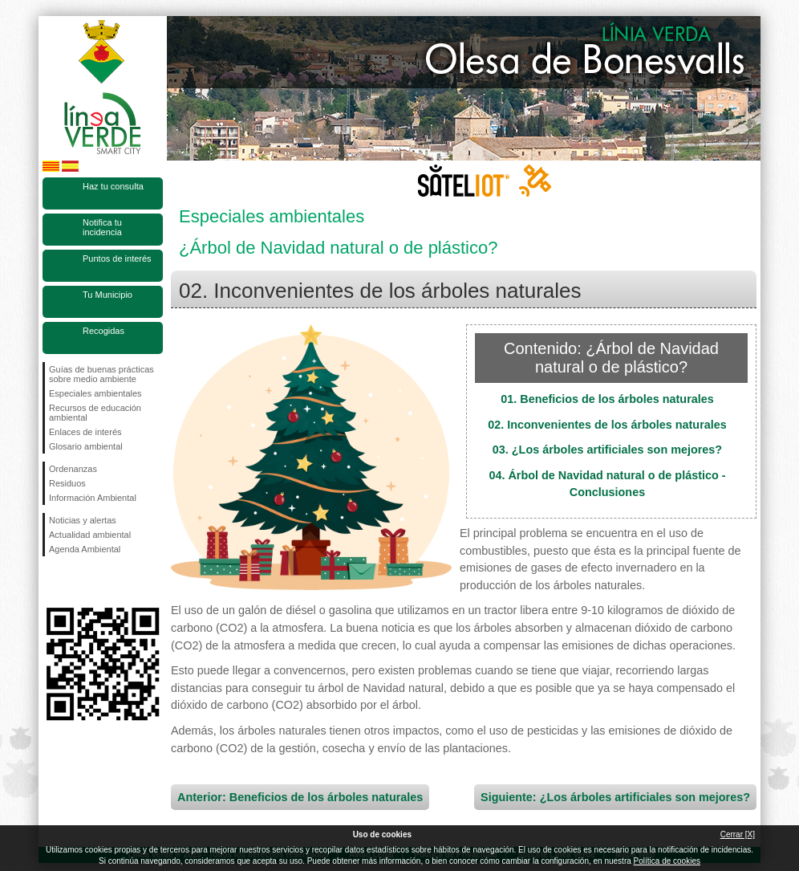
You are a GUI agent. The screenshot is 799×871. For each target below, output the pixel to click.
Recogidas (103, 331)
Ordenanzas (73, 469)
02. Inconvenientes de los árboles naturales (607, 424)
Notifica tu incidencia (102, 227)
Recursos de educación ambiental (95, 412)
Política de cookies (667, 861)
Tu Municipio (107, 294)
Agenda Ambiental (84, 549)
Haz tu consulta (113, 186)
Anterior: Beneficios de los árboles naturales (300, 797)
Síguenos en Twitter (78, 582)
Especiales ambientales (95, 393)
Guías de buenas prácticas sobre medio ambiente (101, 374)
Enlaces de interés (85, 432)
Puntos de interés (117, 258)
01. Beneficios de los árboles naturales (607, 399)
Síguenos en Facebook (52, 582)
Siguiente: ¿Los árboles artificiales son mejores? (615, 797)
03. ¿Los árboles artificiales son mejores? (607, 449)
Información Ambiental (92, 498)
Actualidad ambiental (90, 534)
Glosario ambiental (86, 446)
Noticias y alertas (82, 520)
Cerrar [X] (737, 834)
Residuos (67, 483)
